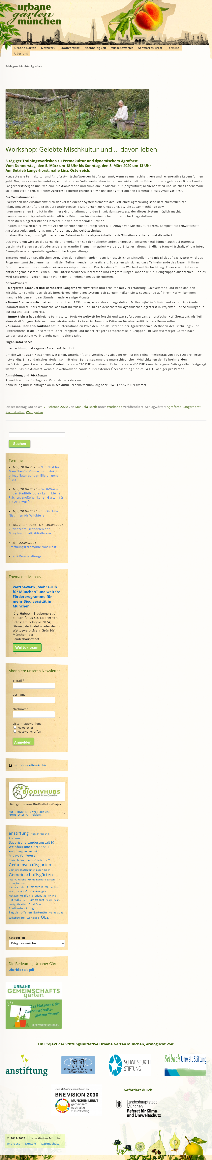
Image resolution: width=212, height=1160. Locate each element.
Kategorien (17, 938)
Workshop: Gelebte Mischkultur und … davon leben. (82, 149)
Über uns (21, 53)
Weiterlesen (27, 647)
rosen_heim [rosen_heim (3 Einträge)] (52, 900)
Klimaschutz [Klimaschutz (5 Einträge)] (17, 887)
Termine (173, 48)
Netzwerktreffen (27, 731)
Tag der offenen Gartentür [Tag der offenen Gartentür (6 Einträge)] (28, 912)
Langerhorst (192, 407)
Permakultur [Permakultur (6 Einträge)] (18, 900)
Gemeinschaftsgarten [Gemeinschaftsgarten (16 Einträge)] (30, 864)
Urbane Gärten (25, 48)
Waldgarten (34, 412)
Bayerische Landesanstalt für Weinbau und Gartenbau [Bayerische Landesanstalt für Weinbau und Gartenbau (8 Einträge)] (32, 844)
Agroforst (174, 407)
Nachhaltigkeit (95, 48)
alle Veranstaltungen (28, 556)
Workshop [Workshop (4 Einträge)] (33, 917)
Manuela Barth (86, 407)
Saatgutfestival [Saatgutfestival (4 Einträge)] (18, 904)
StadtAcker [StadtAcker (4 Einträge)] (36, 904)
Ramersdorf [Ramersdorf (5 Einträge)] (36, 900)
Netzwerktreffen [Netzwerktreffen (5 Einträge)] (19, 895)
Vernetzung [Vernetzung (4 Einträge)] (56, 912)
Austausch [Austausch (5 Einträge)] (15, 838)
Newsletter (24, 727)
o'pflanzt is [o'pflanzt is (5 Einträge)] (39, 895)
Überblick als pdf (21, 970)
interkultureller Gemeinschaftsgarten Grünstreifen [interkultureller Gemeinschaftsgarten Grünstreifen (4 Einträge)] (32, 881)
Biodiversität (70, 48)
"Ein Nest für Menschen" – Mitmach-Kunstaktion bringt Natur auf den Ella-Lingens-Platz (35, 473)
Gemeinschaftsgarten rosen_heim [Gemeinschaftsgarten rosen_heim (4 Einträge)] (29, 869)
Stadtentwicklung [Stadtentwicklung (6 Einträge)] (21, 908)
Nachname (20, 709)
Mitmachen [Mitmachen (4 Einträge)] (52, 887)
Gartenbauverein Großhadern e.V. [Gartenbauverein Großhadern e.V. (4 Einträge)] (30, 860)
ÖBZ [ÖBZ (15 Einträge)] (45, 917)
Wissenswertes (122, 48)
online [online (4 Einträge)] (52, 895)
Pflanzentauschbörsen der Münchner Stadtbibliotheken (30, 531)
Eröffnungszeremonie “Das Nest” (33, 547)
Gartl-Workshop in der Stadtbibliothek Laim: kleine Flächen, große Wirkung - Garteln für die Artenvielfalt (36, 495)
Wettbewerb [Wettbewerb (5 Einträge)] (17, 917)
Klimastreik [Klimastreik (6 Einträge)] (34, 887)
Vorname (19, 694)
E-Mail (19, 680)
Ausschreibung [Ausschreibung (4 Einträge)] (40, 833)
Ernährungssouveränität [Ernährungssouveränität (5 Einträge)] (25, 851)
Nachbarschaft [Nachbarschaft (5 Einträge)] (18, 891)
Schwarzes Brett (150, 48)
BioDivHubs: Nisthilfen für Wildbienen (34, 513)
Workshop (114, 407)
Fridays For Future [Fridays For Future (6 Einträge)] (22, 855)
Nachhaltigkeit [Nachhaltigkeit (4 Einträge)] (39, 891)
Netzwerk (48, 48)
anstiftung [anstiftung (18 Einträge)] (19, 833)
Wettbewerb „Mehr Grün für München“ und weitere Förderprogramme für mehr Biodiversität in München (36, 596)
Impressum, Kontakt (21, 1143)
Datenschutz (50, 1143)
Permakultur (15, 412)
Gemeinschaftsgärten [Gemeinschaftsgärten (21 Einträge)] (31, 874)
